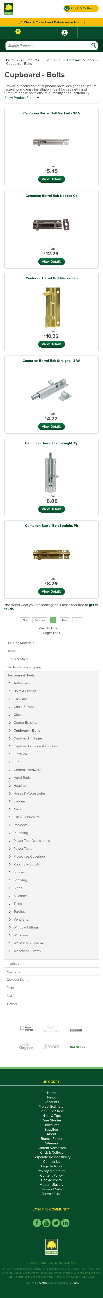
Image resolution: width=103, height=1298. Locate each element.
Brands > (77, 1047)
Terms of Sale (51, 1189)
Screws (19, 872)
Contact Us (51, 1162)
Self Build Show (52, 1111)
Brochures (51, 1125)
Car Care (20, 699)
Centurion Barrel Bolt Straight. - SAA (51, 361)
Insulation (14, 963)
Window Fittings (26, 927)
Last (77, 620)
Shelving (20, 880)
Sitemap (51, 1143)
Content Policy (51, 1175)
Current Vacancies (52, 1148)
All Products (29, 60)
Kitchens (13, 971)
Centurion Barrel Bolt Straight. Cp (51, 443)
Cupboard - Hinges (28, 738)
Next (65, 620)
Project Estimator (52, 1106)
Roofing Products (27, 864)
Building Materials (20, 643)
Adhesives (22, 683)
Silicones (20, 896)
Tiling (18, 904)
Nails (17, 809)
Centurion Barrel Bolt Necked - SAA (51, 113)
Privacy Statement (51, 1171)
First (25, 620)
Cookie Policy (51, 1180)
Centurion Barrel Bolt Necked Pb (52, 278)
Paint (10, 988)
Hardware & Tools (80, 60)
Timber (12, 1004)
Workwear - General (29, 943)
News (51, 1097)
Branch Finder (51, 1139)
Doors (11, 651)
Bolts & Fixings (25, 691)
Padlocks (20, 825)
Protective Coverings (30, 856)
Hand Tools (22, 778)
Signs (18, 888)
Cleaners (20, 714)
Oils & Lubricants (26, 817)
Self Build (53, 60)
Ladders (20, 801)
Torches (19, 911)
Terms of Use (51, 1194)
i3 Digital (74, 1282)
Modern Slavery (51, 1184)
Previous (40, 620)
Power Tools (23, 848)
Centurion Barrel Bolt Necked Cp (51, 196)
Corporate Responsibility (51, 1157)
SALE (11, 996)
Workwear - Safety (27, 951)
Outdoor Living (18, 979)
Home (9, 60)
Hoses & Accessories (29, 793)
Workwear (21, 935)
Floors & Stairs (17, 659)
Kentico (43, 1282)
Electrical (21, 754)
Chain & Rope (24, 707)
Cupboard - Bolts (27, 730)
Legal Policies (51, 1166)
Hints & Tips (51, 1116)
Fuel (17, 762)
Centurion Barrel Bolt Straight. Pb (51, 526)
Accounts (51, 1102)
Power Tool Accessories (32, 841)
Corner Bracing (25, 722)
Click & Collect (51, 1152)
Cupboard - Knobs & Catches (36, 746)
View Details (51, 179)
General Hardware (27, 770)
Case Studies (51, 1120)
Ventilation (22, 919)
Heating (20, 785)
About (51, 1134)
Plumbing (21, 833)
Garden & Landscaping (24, 667)
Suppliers (51, 1129)
